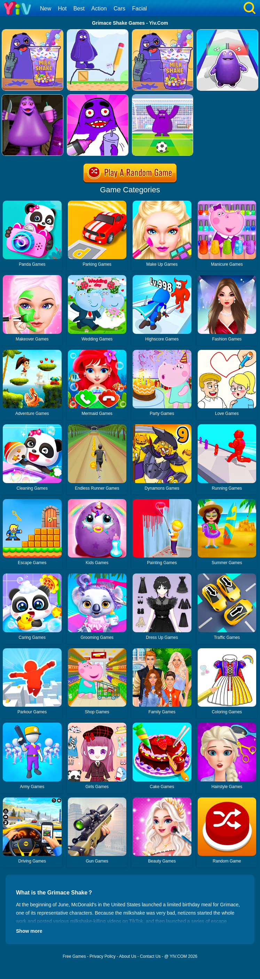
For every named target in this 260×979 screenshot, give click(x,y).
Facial (139, 8)
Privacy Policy (102, 956)
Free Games (74, 956)
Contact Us (150, 956)
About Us (127, 956)
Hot (62, 8)
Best (79, 8)
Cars (119, 8)
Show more (29, 931)
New (45, 8)
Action (99, 8)
